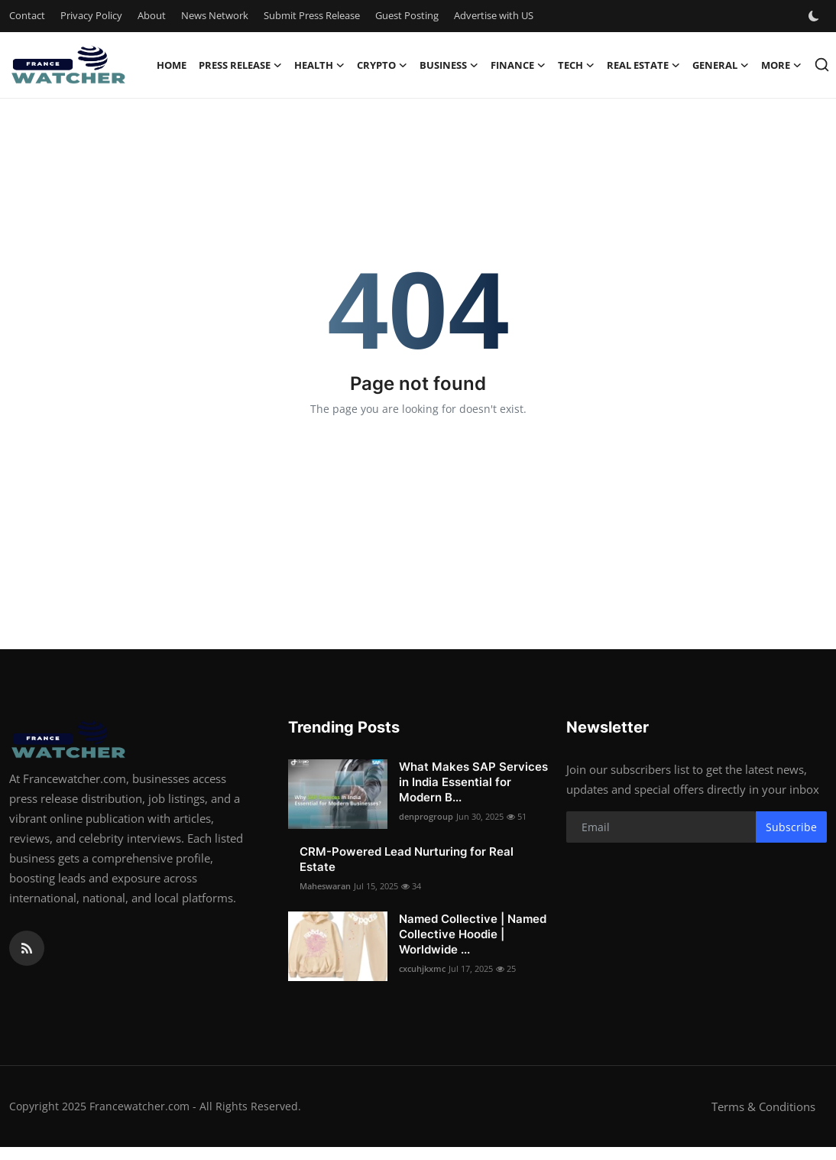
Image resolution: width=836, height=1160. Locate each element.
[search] (822, 64)
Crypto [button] (382, 65)
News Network (214, 15)
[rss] (26, 948)
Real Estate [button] (643, 65)
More (781, 65)
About (152, 15)
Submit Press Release (312, 15)
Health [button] (319, 65)
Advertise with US (493, 15)
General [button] (720, 65)
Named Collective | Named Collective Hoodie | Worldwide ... (472, 934)
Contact (27, 15)
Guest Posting (407, 15)
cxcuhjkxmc (422, 968)
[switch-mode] (815, 16)
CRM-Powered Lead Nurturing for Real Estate (407, 859)
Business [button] (449, 65)
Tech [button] (576, 65)
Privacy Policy (91, 15)
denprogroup (426, 816)
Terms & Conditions (763, 1106)
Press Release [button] (240, 65)
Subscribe (791, 827)
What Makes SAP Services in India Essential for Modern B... (473, 781)
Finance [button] (518, 65)
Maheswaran (325, 886)
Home (171, 65)
